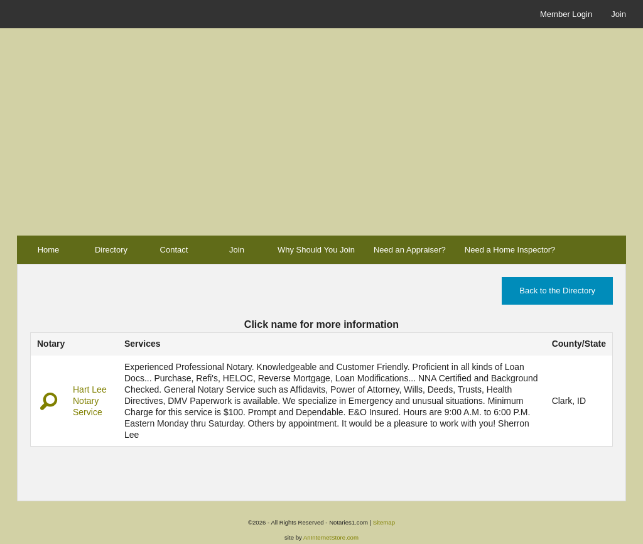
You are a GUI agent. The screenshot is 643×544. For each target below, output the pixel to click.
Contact (174, 249)
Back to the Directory (557, 290)
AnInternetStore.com (331, 537)
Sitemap (384, 522)
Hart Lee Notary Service (90, 400)
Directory (111, 249)
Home (49, 249)
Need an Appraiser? (410, 249)
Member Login (566, 14)
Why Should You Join (316, 249)
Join (618, 14)
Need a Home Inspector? (510, 249)
